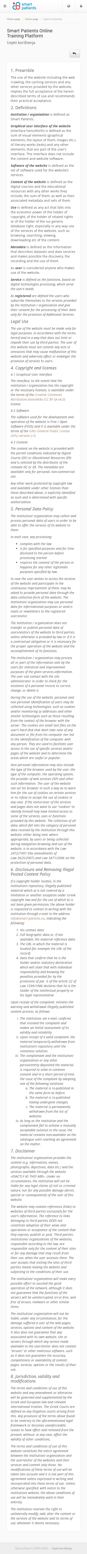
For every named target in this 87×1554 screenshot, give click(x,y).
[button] (68, 6)
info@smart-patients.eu (28, 918)
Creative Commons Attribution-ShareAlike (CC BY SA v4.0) (38, 397)
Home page (13, 19)
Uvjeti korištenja (62, 1548)
